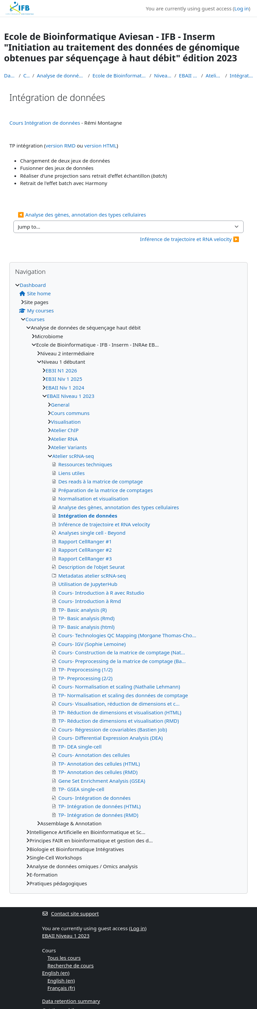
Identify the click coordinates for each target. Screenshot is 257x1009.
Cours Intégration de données (44, 122)
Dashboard (10, 75)
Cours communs (70, 413)
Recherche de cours (71, 965)
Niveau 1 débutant (163, 75)
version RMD (60, 145)
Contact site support (70, 913)
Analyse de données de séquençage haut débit (61, 75)
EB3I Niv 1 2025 (64, 378)
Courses (26, 75)
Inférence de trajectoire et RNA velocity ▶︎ (189, 239)
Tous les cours (64, 957)
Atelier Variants (69, 447)
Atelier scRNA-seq (214, 75)
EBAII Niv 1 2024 (65, 387)
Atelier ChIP (65, 430)
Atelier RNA (64, 438)
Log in (241, 8)
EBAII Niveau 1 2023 (188, 75)
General (60, 404)
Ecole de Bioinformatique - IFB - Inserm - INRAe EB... (119, 75)
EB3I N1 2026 (61, 370)
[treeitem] (128, 584)
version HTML (100, 145)
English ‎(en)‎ (56, 972)
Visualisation (66, 421)
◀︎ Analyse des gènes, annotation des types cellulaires (82, 214)
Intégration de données (241, 75)
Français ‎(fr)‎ (61, 988)
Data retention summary (71, 1001)
